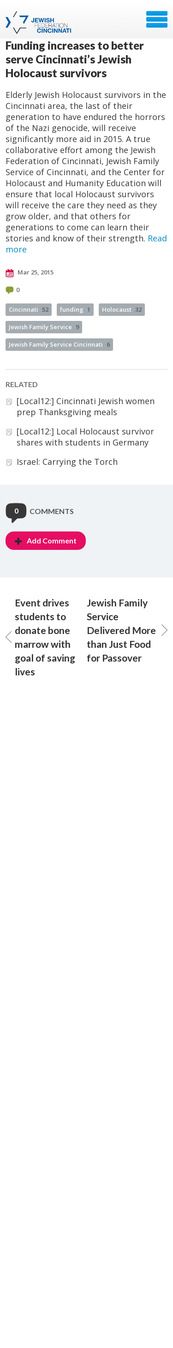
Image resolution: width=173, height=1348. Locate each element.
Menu (156, 19)
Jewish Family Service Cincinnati (59, 344)
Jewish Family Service (44, 327)
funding (75, 309)
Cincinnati (28, 309)
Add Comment (46, 540)
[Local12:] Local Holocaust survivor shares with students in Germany (85, 437)
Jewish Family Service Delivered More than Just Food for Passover (127, 630)
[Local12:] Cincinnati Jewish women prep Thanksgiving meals (86, 406)
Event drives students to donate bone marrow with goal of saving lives (40, 637)
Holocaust (122, 309)
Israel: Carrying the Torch (67, 461)
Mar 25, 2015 (30, 272)
